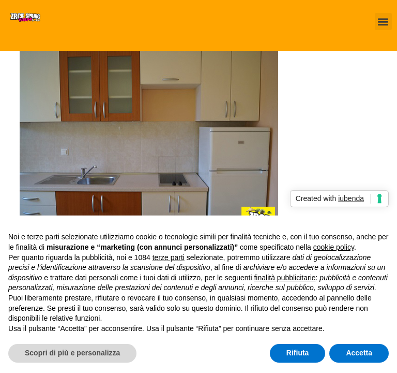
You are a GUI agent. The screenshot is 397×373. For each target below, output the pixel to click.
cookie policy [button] (333, 247)
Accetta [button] (359, 353)
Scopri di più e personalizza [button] (72, 353)
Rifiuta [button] (297, 353)
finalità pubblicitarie (284, 278)
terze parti (168, 257)
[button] (383, 21)
